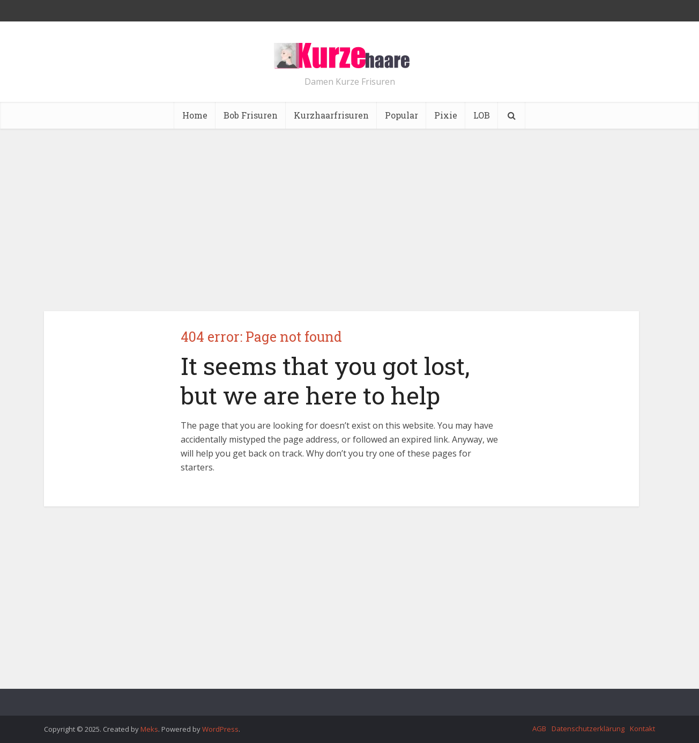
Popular (401, 115)
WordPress (220, 729)
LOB (481, 115)
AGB (539, 728)
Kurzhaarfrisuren (331, 115)
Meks (149, 729)
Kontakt (642, 728)
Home (194, 115)
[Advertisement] (349, 220)
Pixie (445, 115)
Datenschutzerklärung (588, 728)
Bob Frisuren (251, 115)
